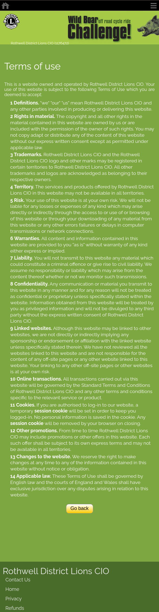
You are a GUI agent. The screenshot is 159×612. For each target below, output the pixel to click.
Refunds (14, 608)
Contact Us (17, 579)
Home (12, 589)
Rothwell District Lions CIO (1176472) (40, 43)
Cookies (25, 405)
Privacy (13, 598)
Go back (79, 508)
